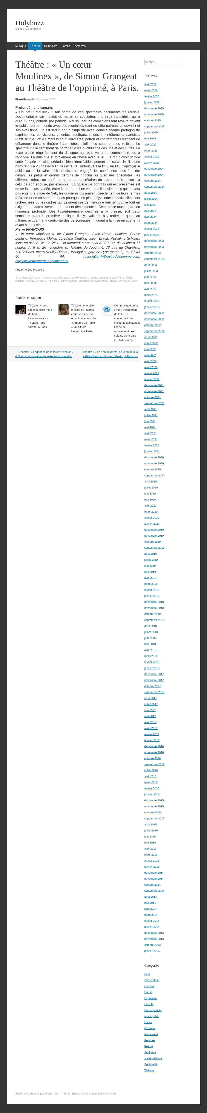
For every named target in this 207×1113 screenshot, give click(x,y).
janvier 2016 (152, 794)
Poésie (148, 1046)
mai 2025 (150, 138)
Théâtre (35, 45)
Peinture (149, 1040)
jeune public (151, 1016)
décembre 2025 (154, 108)
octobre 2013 (152, 944)
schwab (95, 280)
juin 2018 (150, 638)
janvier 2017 (152, 740)
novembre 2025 (154, 114)
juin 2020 (150, 493)
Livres (148, 1022)
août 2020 (150, 481)
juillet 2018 (151, 632)
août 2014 (150, 896)
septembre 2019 (154, 547)
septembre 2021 (154, 403)
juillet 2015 (151, 830)
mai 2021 (150, 427)
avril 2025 (150, 144)
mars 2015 (151, 854)
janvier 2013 (152, 950)
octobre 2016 (152, 758)
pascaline (84, 280)
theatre (114, 280)
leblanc (30, 280)
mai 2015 (150, 842)
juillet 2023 (151, 271)
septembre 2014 (154, 890)
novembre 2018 (154, 607)
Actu (147, 974)
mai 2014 (150, 902)
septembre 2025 (154, 126)
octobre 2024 (152, 180)
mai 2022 (150, 355)
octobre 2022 (152, 325)
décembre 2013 (154, 932)
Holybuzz (29, 23)
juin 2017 (150, 710)
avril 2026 (150, 84)
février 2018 (151, 662)
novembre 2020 (154, 463)
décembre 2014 (154, 872)
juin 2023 (150, 277)
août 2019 (150, 553)
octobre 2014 (152, 884)
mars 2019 (151, 583)
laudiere (20, 280)
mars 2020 (151, 511)
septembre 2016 (154, 764)
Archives (80, 45)
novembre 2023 (154, 246)
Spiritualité (50, 45)
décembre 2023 (154, 240)
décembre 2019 (154, 529)
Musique (20, 45)
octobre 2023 (152, 252)
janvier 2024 (152, 234)
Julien (129, 277)
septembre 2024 (154, 186)
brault (67, 277)
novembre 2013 (154, 938)
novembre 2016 (154, 752)
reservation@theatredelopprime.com (111, 256)
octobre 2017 (152, 686)
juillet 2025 (151, 132)
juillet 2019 (151, 559)
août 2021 (150, 409)
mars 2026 (151, 90)
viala (134, 280)
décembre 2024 (154, 168)
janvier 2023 (152, 307)
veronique (124, 280)
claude (93, 277)
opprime (72, 280)
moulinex (53, 280)
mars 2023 (151, 295)
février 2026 (151, 96)
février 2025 (151, 156)
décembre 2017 (154, 674)
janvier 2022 (152, 379)
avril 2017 (150, 722)
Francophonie (153, 1010)
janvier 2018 (152, 668)
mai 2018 (150, 644)
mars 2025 (151, 150)
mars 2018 (151, 656)
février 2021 (151, 445)
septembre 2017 (154, 692)
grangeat (111, 277)
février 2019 (151, 589)
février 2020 (151, 517)
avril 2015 (150, 848)
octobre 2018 (152, 613)
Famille (66, 45)
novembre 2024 (154, 174)
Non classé (151, 1034)
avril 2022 (150, 361)
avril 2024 (150, 216)
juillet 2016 (151, 770)
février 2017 (151, 734)
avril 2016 (150, 776)
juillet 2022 (151, 343)
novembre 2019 (154, 535)
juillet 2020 (151, 487)
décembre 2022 (154, 313)
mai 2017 (150, 716)
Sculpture (150, 1052)
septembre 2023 (154, 258)
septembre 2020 (154, 475)
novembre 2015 (154, 806)
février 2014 (151, 920)
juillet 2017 (151, 704)
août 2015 (150, 824)
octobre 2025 (152, 120)
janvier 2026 (152, 102)
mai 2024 (150, 210)
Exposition (150, 998)
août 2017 (150, 698)
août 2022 (150, 337)
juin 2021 (150, 421)
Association (151, 980)
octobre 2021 (152, 397)
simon (104, 280)
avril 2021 (150, 433)
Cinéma (149, 986)
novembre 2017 (154, 680)
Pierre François (24, 99)
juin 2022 (150, 349)
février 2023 (151, 301)
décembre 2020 (154, 457)
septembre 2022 (154, 331)
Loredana (41, 280)
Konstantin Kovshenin (102, 1093)
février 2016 (151, 788)
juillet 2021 (151, 415)
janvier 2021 (152, 451)
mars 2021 (151, 439)
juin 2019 (150, 565)
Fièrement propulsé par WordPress (37, 1093)
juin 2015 (150, 836)
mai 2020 (150, 499)
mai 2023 (150, 283)
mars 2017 (151, 728)
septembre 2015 (154, 818)
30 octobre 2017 (45, 99)
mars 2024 (151, 222)
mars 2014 (151, 914)
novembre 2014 (154, 878)
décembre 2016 (154, 746)
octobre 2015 (152, 812)
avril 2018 (150, 650)
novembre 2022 (154, 319)
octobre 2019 (152, 541)
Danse (148, 992)
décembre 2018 (154, 601)
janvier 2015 (152, 866)
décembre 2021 (154, 385)
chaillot (84, 277)
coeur (102, 277)
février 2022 (151, 373)
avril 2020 (150, 505)
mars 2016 (151, 782)
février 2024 (151, 228)
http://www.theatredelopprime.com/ (41, 261)
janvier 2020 (152, 523)
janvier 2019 (152, 595)
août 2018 (150, 626)
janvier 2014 (152, 926)
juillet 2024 (151, 198)
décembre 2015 (154, 800)
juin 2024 (150, 204)
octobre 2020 (152, 469)
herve (121, 277)
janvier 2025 (152, 162)
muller (63, 280)
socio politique (153, 1058)
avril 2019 (150, 577)
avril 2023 (150, 289)
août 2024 (150, 192)
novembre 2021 (154, 391)
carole (75, 277)
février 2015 (151, 860)
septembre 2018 (154, 620)
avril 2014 (150, 908)
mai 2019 (150, 571)
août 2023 (150, 264)
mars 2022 (151, 367)
